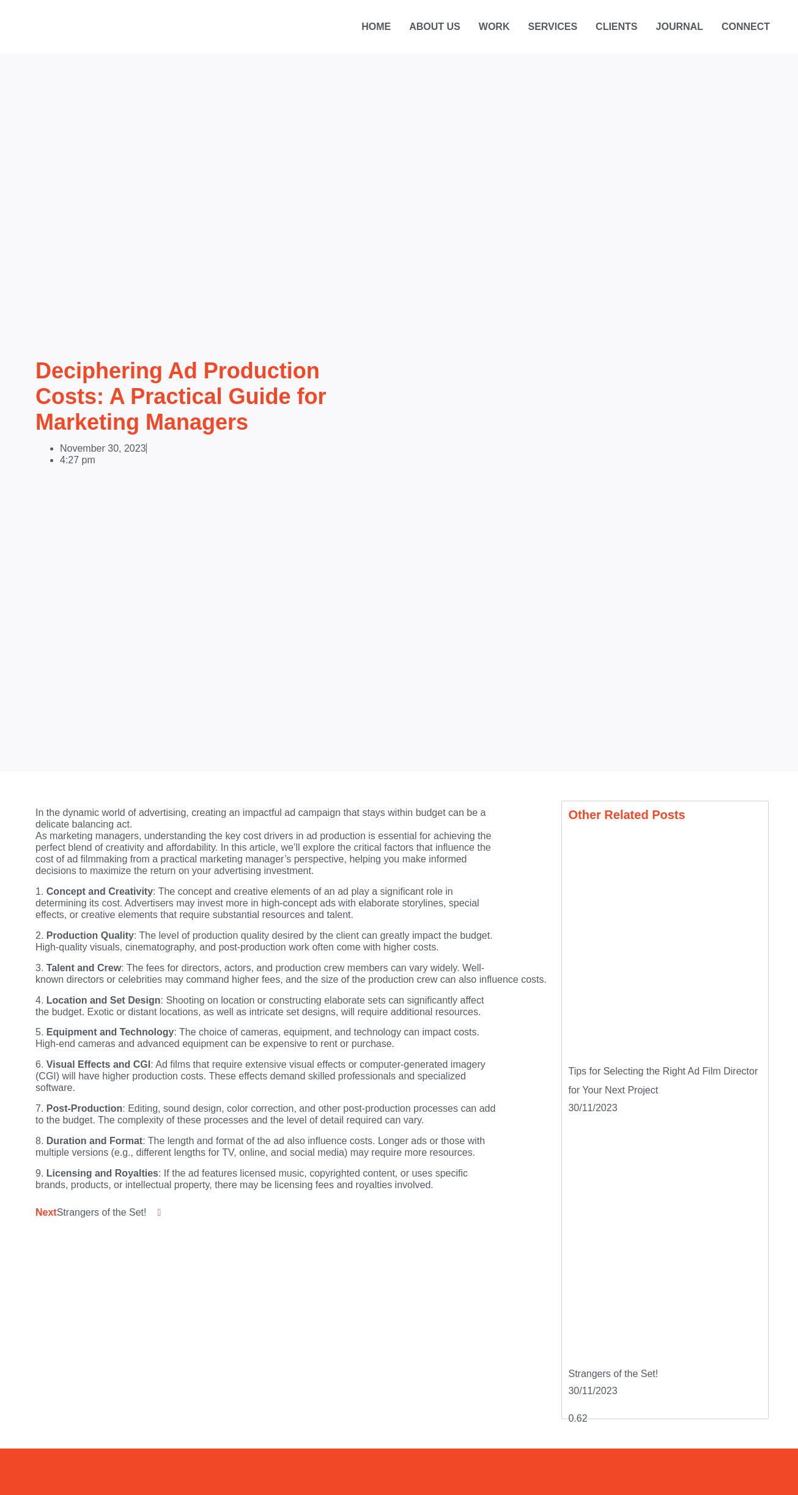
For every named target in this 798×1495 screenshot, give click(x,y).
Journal (679, 26)
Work (494, 26)
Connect (746, 26)
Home (376, 26)
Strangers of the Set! (613, 1373)
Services (552, 26)
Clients (616, 26)
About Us (434, 26)
